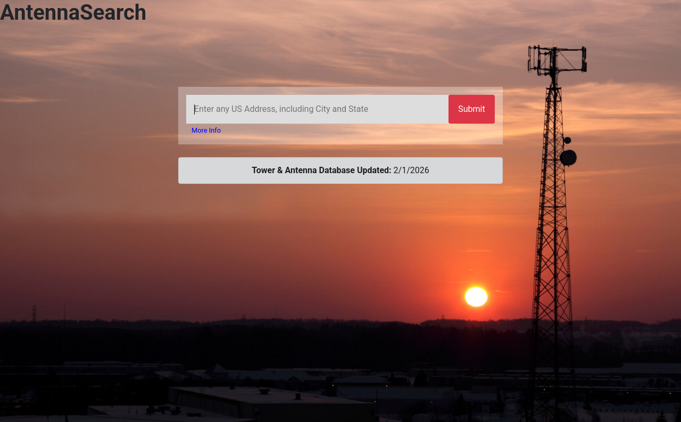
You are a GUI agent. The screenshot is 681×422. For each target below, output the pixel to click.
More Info (206, 130)
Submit (471, 109)
